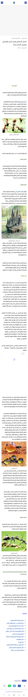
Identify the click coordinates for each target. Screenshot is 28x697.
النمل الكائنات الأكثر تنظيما (17, 620)
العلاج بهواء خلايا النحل (18, 634)
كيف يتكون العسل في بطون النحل (15, 628)
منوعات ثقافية (15, 38)
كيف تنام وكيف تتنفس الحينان (16, 647)
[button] (19, 686)
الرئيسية (24, 38)
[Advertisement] (14, 20)
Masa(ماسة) (8, 692)
